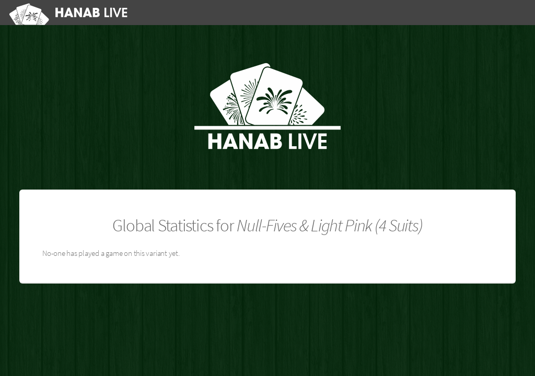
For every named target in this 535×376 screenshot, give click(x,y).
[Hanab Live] (70, 12)
